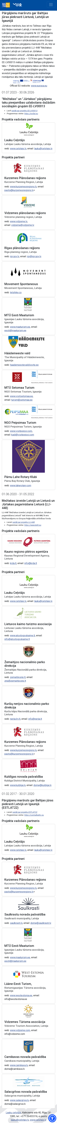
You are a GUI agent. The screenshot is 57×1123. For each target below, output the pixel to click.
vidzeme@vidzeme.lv (22, 225)
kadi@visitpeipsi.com (22, 434)
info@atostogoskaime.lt (17, 639)
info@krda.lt (30, 563)
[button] (52, 1118)
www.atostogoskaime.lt (22, 635)
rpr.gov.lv (14, 256)
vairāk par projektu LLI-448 (23, 522)
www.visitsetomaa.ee (21, 396)
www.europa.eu (39, 85)
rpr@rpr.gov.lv (34, 256)
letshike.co (16, 292)
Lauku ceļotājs (13, 1112)
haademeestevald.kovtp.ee (24, 364)
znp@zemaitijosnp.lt (15, 680)
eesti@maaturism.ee (15, 330)
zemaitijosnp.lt (18, 677)
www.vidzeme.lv (18, 221)
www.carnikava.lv (19, 1065)
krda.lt (13, 563)
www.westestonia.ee (21, 995)
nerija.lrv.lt (15, 718)
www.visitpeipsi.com (21, 431)
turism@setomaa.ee (22, 399)
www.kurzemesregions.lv (23, 186)
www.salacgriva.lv (19, 1100)
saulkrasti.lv (16, 923)
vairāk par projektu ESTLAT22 (24, 812)
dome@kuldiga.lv (42, 785)
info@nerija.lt (35, 718)
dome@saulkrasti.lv (40, 923)
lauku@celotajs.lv (43, 148)
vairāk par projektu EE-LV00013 (24, 111)
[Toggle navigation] (51, 5)
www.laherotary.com (20, 485)
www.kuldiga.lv (18, 785)
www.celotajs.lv (18, 148)
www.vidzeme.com (20, 1030)
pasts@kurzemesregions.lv (19, 190)
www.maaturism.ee (20, 326)
